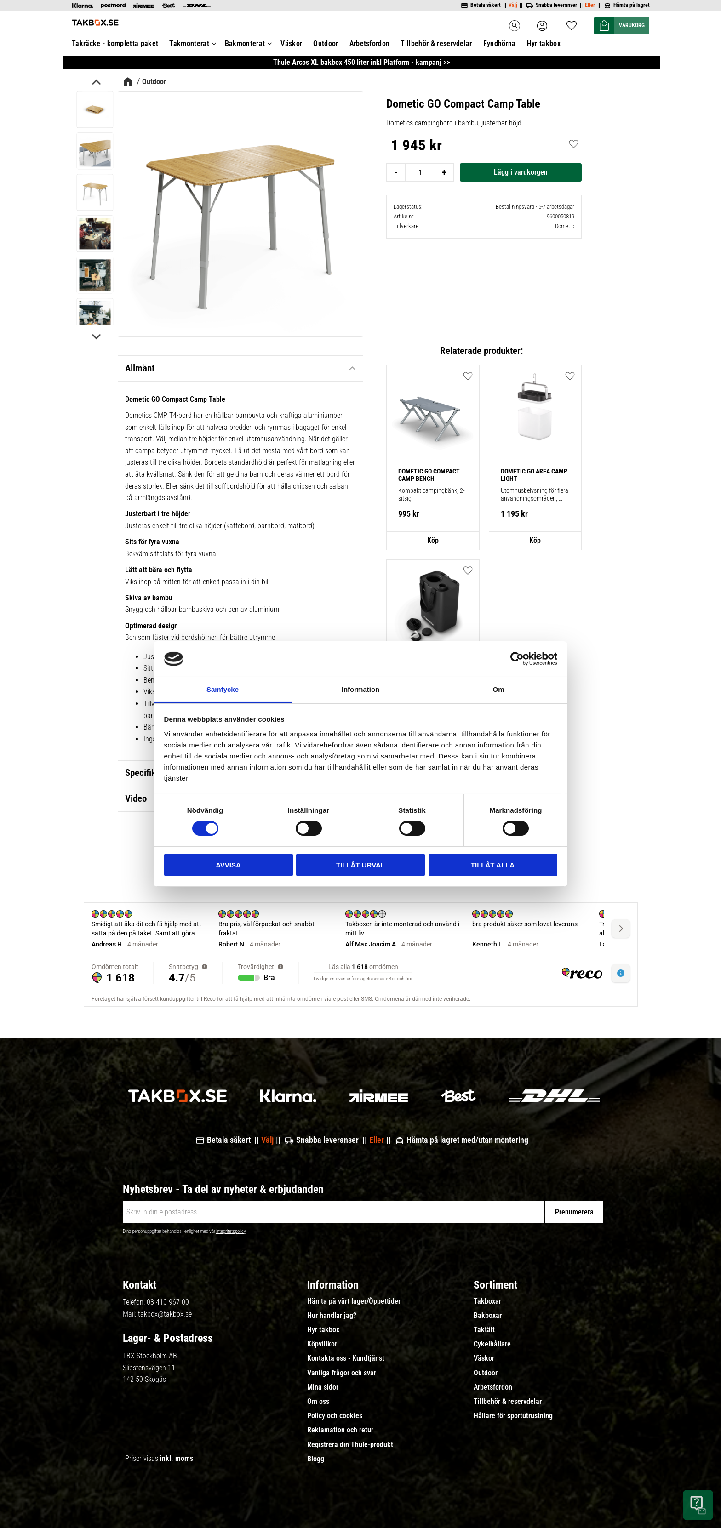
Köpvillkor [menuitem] (322, 1344)
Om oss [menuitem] (318, 1401)
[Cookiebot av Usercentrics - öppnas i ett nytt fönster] (517, 659)
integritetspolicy (231, 1231)
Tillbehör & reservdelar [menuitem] (508, 1401)
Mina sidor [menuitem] (322, 1387)
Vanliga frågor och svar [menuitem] (341, 1373)
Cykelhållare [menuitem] (492, 1344)
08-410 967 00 (168, 1302)
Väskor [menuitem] (484, 1358)
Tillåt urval (360, 865)
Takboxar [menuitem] (487, 1301)
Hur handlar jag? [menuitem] (331, 1315)
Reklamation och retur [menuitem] (340, 1430)
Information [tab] (361, 689)
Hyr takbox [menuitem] (323, 1330)
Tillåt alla (493, 865)
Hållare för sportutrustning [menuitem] (513, 1416)
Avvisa (228, 865)
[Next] (96, 336)
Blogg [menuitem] (315, 1459)
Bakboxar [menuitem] (488, 1315)
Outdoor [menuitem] (486, 1373)
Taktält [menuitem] (484, 1330)
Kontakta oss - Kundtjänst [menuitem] (345, 1358)
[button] (570, 144)
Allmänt (139, 368)
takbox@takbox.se (165, 1314)
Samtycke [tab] (222, 689)
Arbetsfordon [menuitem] (493, 1387)
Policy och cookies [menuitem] (334, 1416)
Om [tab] (498, 689)
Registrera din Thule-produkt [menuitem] (350, 1445)
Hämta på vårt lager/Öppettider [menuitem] (354, 1301)
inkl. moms (176, 1458)
